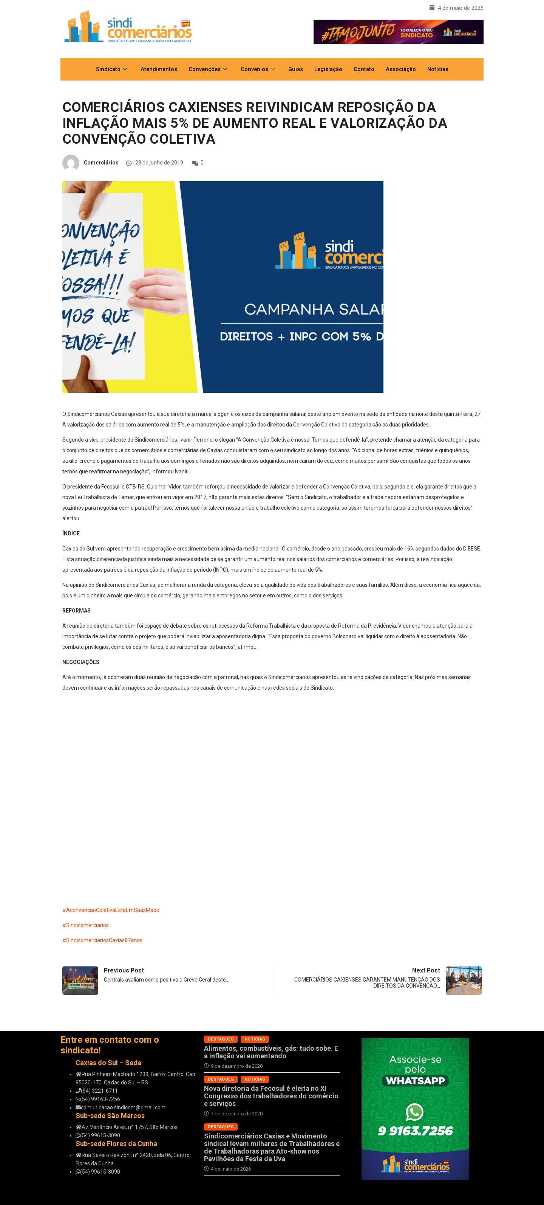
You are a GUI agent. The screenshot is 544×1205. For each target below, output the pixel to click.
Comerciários (101, 163)
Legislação (328, 69)
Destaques (221, 1039)
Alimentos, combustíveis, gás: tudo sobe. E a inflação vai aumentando (271, 1052)
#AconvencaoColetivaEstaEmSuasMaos (110, 910)
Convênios (256, 69)
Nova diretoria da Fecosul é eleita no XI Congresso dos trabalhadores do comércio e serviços (271, 1095)
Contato (365, 69)
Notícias (441, 69)
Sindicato (108, 69)
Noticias (255, 1039)
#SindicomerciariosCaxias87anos (102, 940)
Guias (295, 69)
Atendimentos (156, 69)
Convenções (206, 69)
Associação (403, 69)
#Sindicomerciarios (85, 925)
